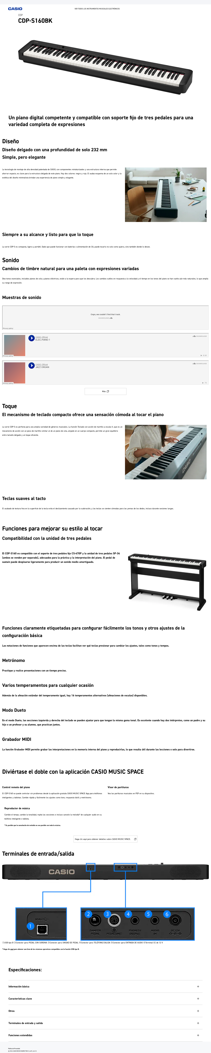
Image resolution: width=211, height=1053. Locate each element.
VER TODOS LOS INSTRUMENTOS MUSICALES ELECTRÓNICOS (97, 9)
